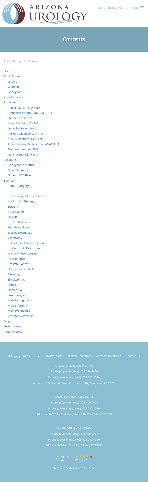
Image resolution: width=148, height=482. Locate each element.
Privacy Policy (53, 356)
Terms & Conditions (79, 356)
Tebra (90, 468)
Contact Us (133, 356)
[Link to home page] (61, 13)
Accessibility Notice (108, 356)
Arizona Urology (13, 61)
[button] (142, 7)
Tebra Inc (34, 356)
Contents (33, 61)
